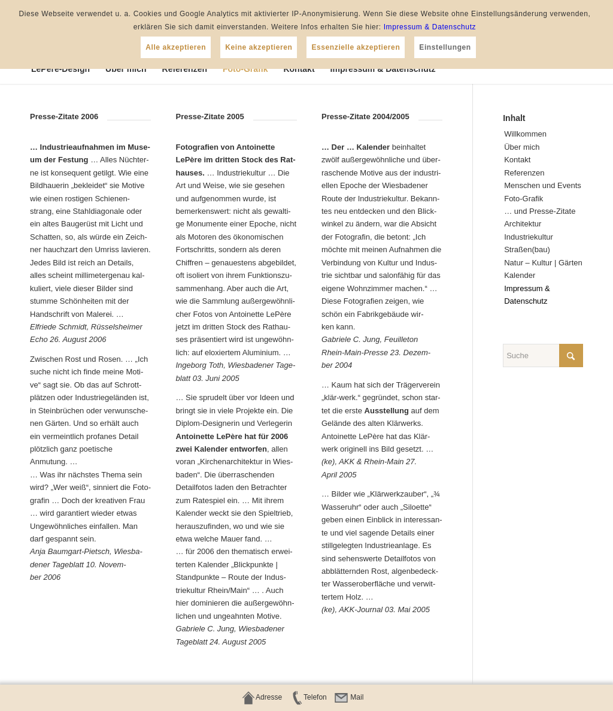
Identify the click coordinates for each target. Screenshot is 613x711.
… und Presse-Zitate (539, 211)
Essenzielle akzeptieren (355, 47)
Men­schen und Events (542, 185)
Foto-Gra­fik (523, 198)
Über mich (521, 147)
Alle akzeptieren (175, 47)
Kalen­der (519, 275)
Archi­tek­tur (522, 223)
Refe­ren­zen (524, 172)
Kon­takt (517, 159)
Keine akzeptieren (258, 47)
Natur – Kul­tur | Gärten (543, 262)
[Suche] (543, 355)
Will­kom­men (525, 133)
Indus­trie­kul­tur (528, 236)
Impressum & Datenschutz (430, 27)
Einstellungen (445, 47)
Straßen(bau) (527, 249)
